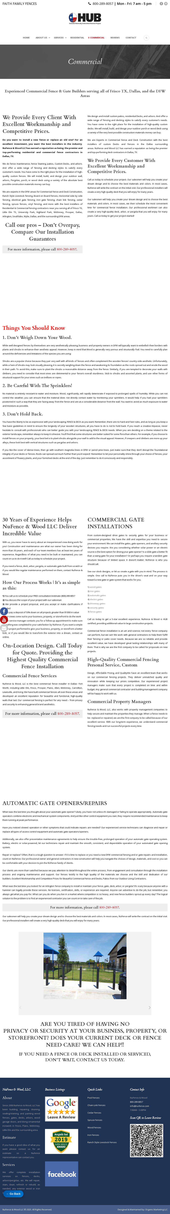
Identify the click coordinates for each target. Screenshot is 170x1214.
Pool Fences (93, 1097)
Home (26, 37)
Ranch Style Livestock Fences (102, 1142)
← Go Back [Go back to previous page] (13, 1193)
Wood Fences (94, 1127)
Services (59, 37)
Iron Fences (93, 1134)
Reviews (115, 37)
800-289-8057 (103, 3)
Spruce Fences (94, 1119)
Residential (77, 37)
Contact (131, 37)
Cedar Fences (94, 1112)
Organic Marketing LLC (156, 1209)
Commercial (97, 37)
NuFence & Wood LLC (13, 1209)
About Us (41, 37)
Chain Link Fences (96, 1105)
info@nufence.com (139, 1106)
